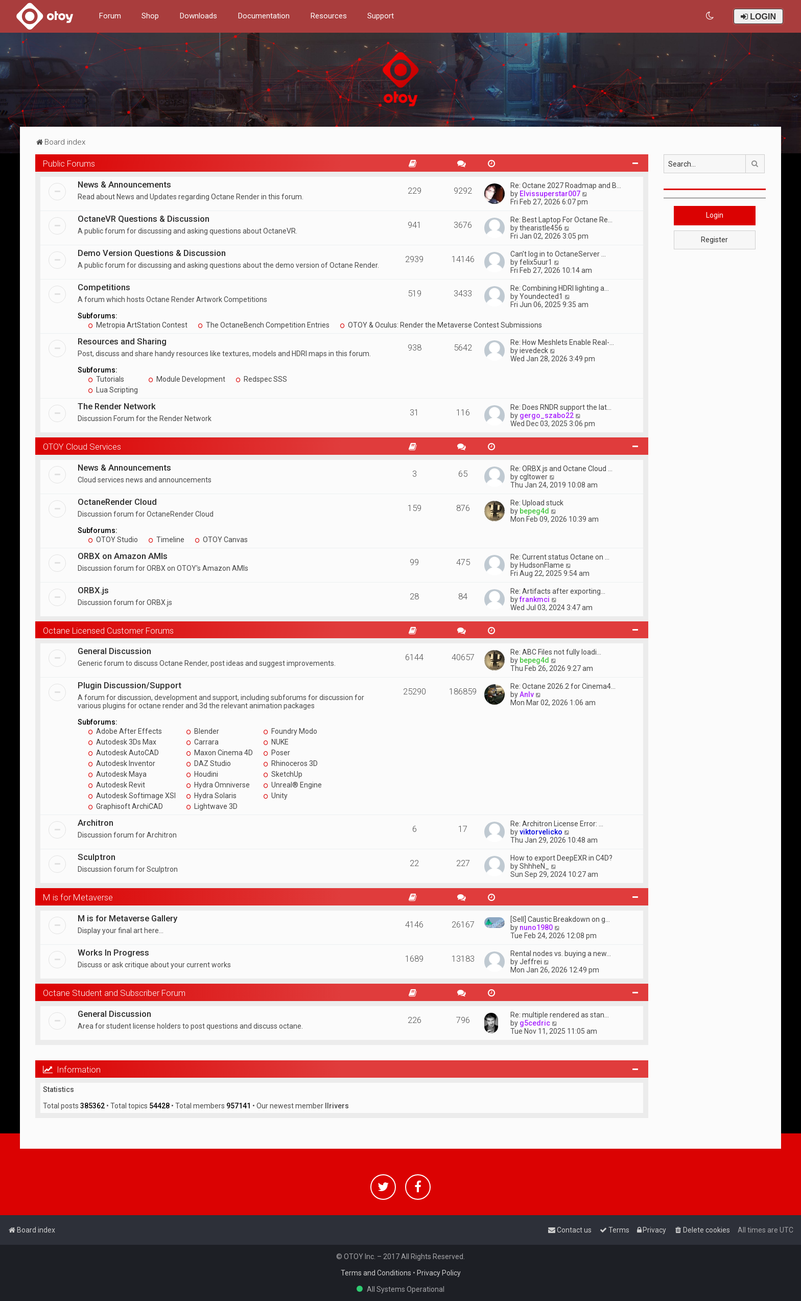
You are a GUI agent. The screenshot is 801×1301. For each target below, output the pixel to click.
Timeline (166, 540)
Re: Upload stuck (536, 503)
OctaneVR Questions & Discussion (143, 219)
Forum (110, 15)
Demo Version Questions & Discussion (152, 253)
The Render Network (117, 406)
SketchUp (282, 774)
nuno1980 (536, 927)
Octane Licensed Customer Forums (108, 630)
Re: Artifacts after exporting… (557, 591)
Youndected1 (541, 296)
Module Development (186, 379)
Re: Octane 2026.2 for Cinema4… (563, 686)
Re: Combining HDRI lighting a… (559, 288)
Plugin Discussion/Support (129, 685)
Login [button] (714, 215)
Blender (202, 731)
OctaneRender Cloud (117, 502)
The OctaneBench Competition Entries (263, 325)
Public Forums (69, 163)
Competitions (104, 287)
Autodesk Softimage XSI (132, 796)
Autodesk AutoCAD (123, 753)
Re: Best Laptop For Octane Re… (561, 220)
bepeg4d (534, 511)
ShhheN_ (534, 866)
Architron (95, 823)
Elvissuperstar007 (550, 194)
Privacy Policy (439, 1273)
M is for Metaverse (78, 897)
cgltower (534, 477)
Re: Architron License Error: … (556, 824)
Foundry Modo (290, 731)
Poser (276, 753)
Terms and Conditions (376, 1273)
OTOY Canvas (221, 540)
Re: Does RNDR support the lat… (560, 407)
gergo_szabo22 (547, 415)
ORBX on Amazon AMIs (123, 556)
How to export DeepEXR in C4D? (561, 858)
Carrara (202, 742)
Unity (275, 796)
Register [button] (714, 240)
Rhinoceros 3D (290, 763)
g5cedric (535, 1023)
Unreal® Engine (292, 785)
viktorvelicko (541, 832)
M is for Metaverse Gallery (127, 918)
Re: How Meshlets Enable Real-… (562, 342)
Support (380, 15)
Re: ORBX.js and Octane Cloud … (561, 468)
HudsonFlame (542, 565)
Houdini (202, 774)
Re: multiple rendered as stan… (559, 1015)
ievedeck (534, 350)
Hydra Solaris (211, 796)
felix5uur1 (536, 262)
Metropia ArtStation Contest (137, 325)
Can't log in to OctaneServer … (558, 254)
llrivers (337, 1106)
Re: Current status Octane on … (559, 557)
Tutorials (106, 379)
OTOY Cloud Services (82, 447)
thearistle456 (541, 228)
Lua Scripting (113, 390)
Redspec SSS (261, 379)
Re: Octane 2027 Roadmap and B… (565, 185)
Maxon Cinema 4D (219, 753)
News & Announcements (124, 184)
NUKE (276, 742)
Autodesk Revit (116, 785)
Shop (150, 15)
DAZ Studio (208, 763)
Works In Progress (113, 952)
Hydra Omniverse (218, 785)
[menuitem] (710, 16)
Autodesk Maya (117, 774)
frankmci (535, 599)
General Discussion (114, 651)
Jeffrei (531, 962)
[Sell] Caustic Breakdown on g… (560, 919)
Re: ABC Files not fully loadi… (555, 652)
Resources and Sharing (122, 341)
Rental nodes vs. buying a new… (560, 953)
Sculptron (96, 857)
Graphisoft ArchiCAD (125, 806)
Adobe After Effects (125, 731)
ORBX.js (93, 590)
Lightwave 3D (212, 806)
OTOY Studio (113, 540)
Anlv (527, 694)
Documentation (264, 15)
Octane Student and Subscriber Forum (114, 993)
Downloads (198, 15)
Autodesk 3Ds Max (122, 742)
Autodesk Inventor (121, 763)
